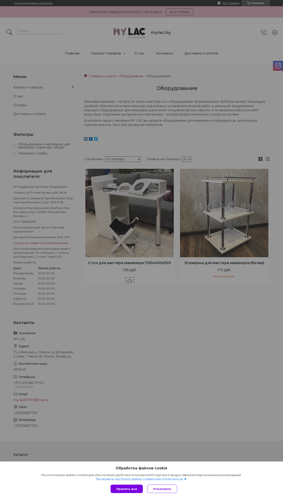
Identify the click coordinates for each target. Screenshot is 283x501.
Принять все (126, 489)
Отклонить (162, 489)
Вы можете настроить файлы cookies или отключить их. (140, 479)
